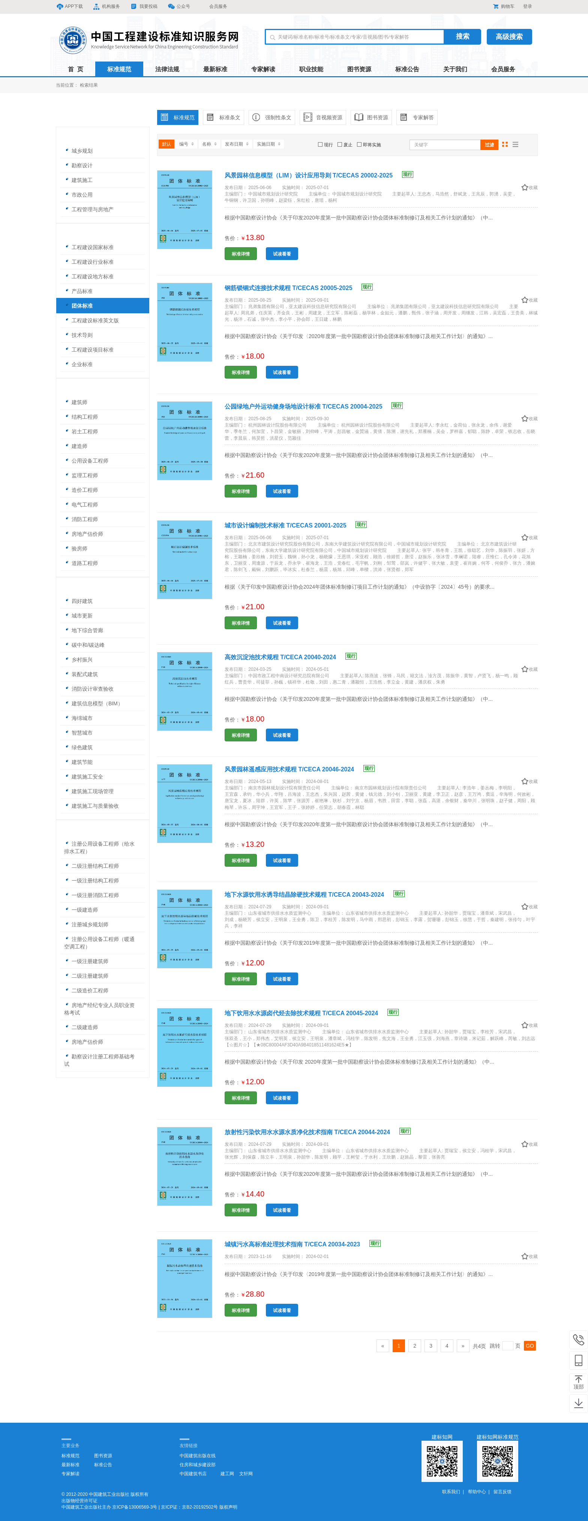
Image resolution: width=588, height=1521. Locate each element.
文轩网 (246, 1473)
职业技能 (311, 69)
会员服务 (213, 6)
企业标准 (78, 364)
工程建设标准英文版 (91, 320)
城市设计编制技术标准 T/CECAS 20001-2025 (296, 525)
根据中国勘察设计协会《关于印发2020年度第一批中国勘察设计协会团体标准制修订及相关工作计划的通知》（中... (359, 218)
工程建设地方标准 (89, 277)
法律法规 (167, 69)
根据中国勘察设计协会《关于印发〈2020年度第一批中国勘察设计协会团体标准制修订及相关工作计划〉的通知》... (359, 336)
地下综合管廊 (83, 630)
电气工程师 (81, 505)
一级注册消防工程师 (91, 895)
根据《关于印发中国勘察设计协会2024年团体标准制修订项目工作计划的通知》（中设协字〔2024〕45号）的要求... (360, 587)
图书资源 (359, 69)
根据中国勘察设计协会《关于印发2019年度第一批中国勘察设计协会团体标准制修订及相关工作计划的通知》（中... (359, 943)
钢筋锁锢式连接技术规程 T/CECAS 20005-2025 (299, 288)
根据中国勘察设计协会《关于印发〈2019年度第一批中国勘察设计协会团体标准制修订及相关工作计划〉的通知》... (359, 1274)
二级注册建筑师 (86, 976)
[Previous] (382, 1345)
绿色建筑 (78, 747)
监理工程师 (81, 475)
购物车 (504, 6)
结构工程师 (81, 417)
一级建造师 (81, 910)
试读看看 (282, 254)
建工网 (227, 1473)
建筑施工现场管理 (89, 791)
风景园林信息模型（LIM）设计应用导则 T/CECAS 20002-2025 (319, 175)
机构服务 (107, 6)
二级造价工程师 (86, 990)
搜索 (463, 36)
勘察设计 (78, 165)
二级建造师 (81, 1027)
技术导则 (78, 335)
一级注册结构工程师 (91, 881)
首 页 (75, 69)
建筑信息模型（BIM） (93, 703)
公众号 (179, 6)
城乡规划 (78, 151)
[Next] (463, 1345)
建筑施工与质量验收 (91, 806)
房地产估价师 (83, 534)
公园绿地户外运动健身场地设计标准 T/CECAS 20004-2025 (314, 406)
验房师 (75, 549)
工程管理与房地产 (89, 209)
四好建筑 (78, 601)
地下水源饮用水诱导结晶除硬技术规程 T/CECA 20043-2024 (315, 894)
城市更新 (78, 616)
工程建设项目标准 (89, 350)
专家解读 (263, 69)
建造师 (75, 446)
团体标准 (78, 306)
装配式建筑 (81, 674)
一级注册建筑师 (86, 961)
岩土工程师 (81, 431)
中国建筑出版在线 (198, 1455)
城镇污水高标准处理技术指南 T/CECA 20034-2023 (303, 1244)
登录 (527, 6)
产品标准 (78, 291)
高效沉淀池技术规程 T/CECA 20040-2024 (291, 657)
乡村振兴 (78, 660)
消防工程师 (81, 519)
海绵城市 (78, 718)
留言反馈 (503, 1491)
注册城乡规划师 (86, 924)
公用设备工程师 (86, 461)
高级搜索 (509, 37)
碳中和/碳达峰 (84, 645)
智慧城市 (78, 733)
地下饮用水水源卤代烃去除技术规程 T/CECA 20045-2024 (312, 1013)
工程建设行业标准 (89, 262)
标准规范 (119, 69)
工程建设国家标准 (89, 247)
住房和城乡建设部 (198, 1464)
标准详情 (241, 254)
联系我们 (451, 1491)
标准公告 (407, 69)
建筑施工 (78, 180)
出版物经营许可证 (80, 1500)
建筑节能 (78, 762)
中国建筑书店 (193, 1473)
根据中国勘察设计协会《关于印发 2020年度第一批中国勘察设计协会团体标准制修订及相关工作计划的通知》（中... (359, 1062)
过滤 (489, 144)
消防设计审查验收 (89, 689)
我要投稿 (144, 6)
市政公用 (78, 195)
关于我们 (455, 69)
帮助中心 (477, 1491)
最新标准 (215, 69)
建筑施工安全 (83, 777)
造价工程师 (81, 490)
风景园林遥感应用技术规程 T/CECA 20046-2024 (300, 769)
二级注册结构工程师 (91, 866)
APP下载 (70, 6)
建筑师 (75, 402)
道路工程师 (81, 563)
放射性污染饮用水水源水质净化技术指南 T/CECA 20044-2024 (318, 1132)
